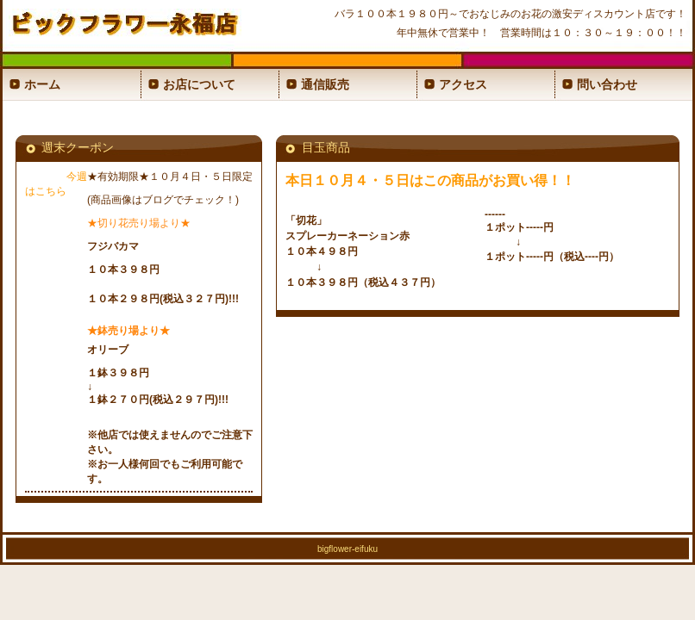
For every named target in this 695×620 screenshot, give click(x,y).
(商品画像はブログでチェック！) (163, 200)
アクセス (463, 84)
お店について (199, 84)
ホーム (42, 84)
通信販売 (325, 84)
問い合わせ (607, 84)
